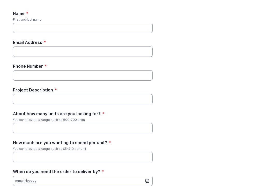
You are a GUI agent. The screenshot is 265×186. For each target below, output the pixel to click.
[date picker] (147, 180)
